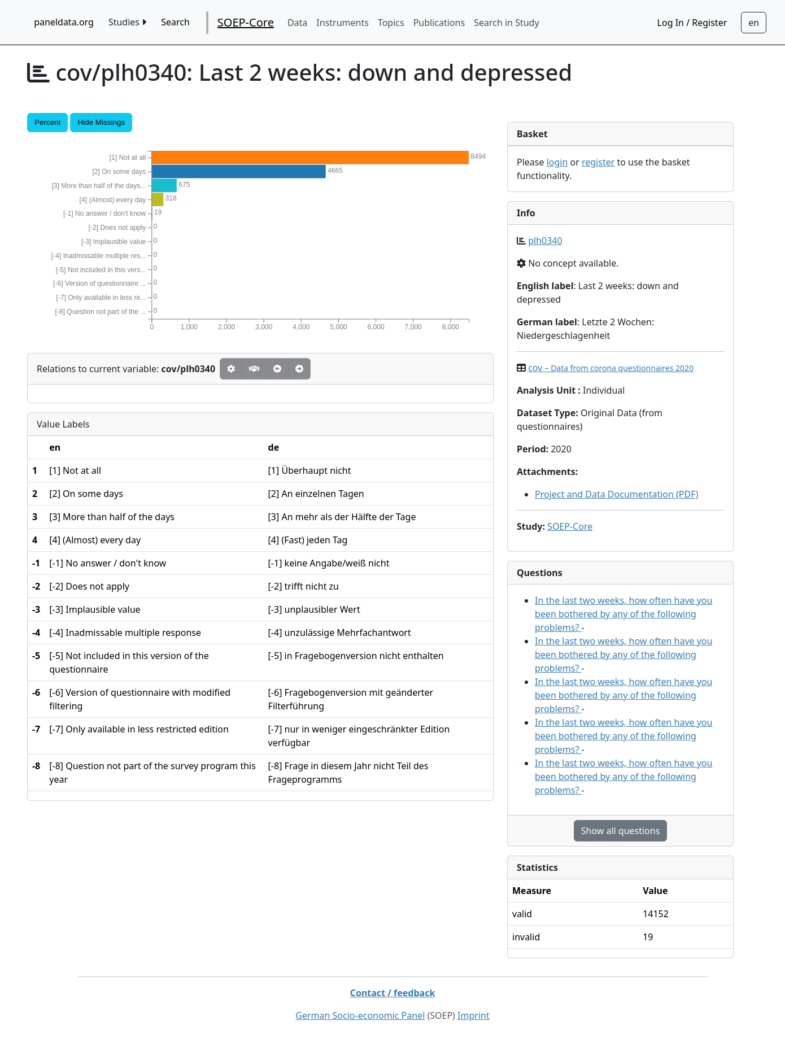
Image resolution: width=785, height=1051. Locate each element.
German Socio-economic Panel (360, 1015)
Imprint (473, 1015)
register (598, 162)
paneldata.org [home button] (64, 22)
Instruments (342, 22)
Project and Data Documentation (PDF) (617, 494)
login (557, 162)
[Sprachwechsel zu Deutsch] (753, 22)
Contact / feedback (392, 993)
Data (297, 22)
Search (175, 22)
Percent (47, 122)
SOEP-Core (245, 22)
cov (611, 367)
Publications (439, 22)
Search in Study (506, 22)
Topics (391, 22)
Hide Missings (101, 122)
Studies (127, 22)
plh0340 (545, 240)
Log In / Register (692, 22)
